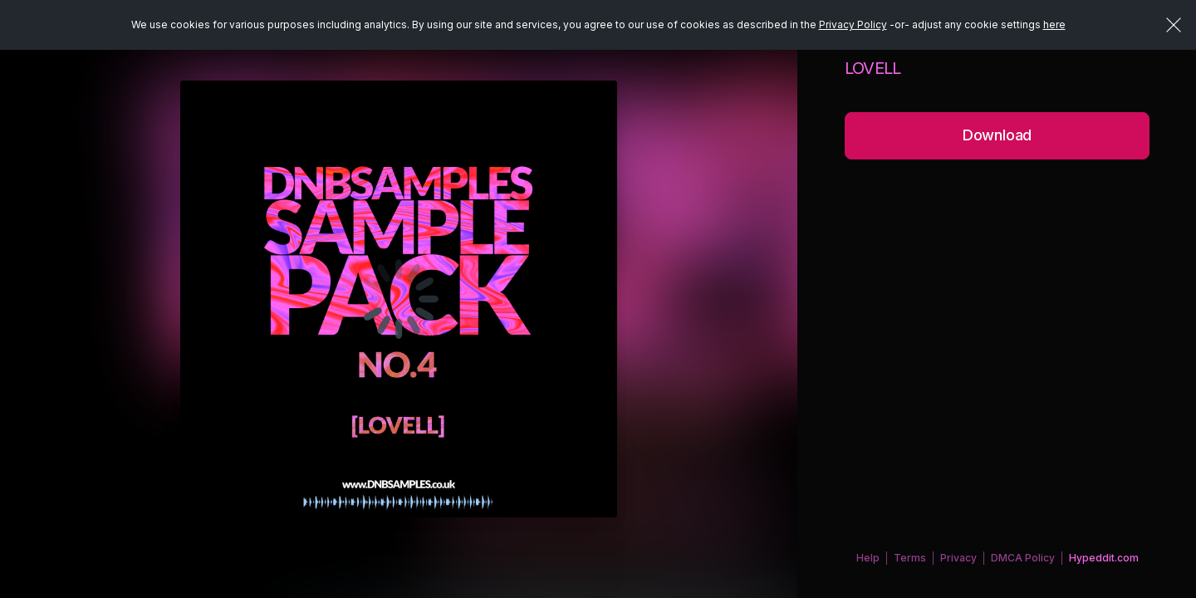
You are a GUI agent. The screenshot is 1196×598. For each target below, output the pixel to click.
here (1054, 24)
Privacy (958, 557)
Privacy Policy (853, 24)
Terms (910, 557)
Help (868, 557)
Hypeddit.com (1104, 557)
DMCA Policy (1023, 557)
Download (997, 135)
